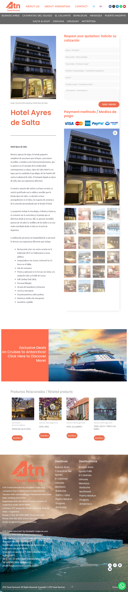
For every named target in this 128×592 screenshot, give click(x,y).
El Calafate (63, 15)
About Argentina (57, 6)
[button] (115, 133)
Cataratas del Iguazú (37, 15)
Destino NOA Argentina (24, 103)
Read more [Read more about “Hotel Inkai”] (44, 435)
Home (13, 103)
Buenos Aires (11, 15)
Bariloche (80, 15)
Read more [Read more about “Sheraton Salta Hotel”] (17, 438)
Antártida (89, 21)
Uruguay (73, 21)
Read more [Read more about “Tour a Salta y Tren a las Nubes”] (99, 438)
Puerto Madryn (115, 15)
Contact (81, 6)
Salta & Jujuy (41, 21)
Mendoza (96, 15)
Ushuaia (58, 21)
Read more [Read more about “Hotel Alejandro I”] (72, 435)
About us (33, 6)
